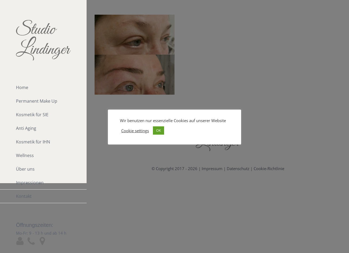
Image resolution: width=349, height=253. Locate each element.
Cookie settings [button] (135, 130)
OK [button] (158, 130)
